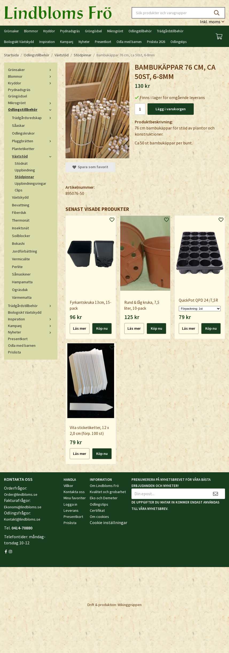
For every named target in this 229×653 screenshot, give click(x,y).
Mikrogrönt (115, 31)
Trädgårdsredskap (32, 117)
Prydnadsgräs (70, 31)
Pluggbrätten (32, 141)
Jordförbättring (24, 251)
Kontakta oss (74, 491)
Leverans (71, 510)
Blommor (31, 31)
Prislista (14, 352)
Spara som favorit (90, 166)
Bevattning (20, 205)
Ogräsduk (20, 289)
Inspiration (47, 42)
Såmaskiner (21, 274)
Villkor (68, 485)
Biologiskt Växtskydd (19, 42)
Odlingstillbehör (140, 31)
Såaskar (18, 125)
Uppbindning (25, 170)
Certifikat (97, 510)
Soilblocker (21, 235)
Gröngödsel (93, 31)
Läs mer (79, 328)
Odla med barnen (129, 42)
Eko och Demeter (104, 497)
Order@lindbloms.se (20, 494)
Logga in (70, 504)
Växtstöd (32, 156)
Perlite (17, 266)
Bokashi (18, 243)
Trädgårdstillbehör (170, 31)
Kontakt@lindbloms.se (22, 519)
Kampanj (66, 42)
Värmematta (22, 297)
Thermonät (20, 220)
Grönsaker (11, 31)
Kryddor (49, 31)
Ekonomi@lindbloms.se (22, 507)
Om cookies (99, 516)
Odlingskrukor (23, 133)
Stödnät (21, 163)
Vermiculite (21, 259)
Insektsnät (20, 228)
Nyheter (84, 42)
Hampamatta (22, 282)
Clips (18, 190)
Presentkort (103, 42)
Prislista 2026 (156, 42)
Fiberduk (19, 212)
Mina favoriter (75, 497)
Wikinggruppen (130, 604)
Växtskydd (20, 197)
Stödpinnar (24, 176)
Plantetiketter (23, 148)
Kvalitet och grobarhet (108, 491)
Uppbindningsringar (30, 183)
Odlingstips (178, 42)
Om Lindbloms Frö (104, 485)
